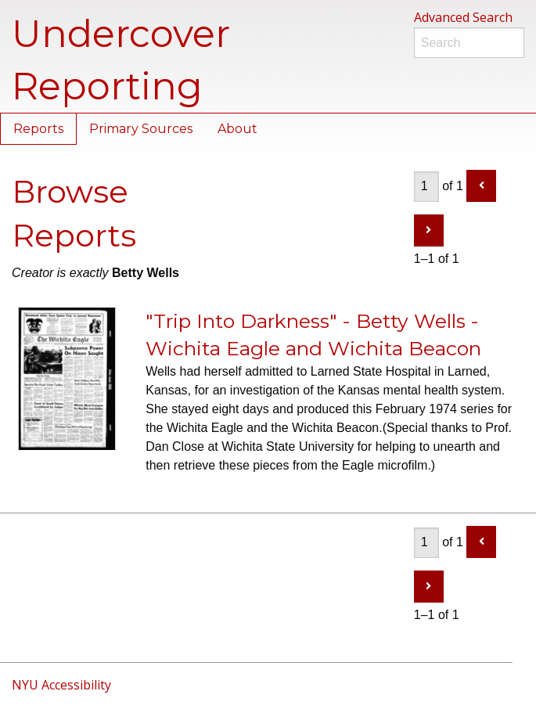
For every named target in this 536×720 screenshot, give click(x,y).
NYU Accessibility (61, 684)
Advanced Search (463, 17)
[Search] (469, 42)
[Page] (426, 186)
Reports (38, 128)
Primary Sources (140, 128)
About (237, 128)
